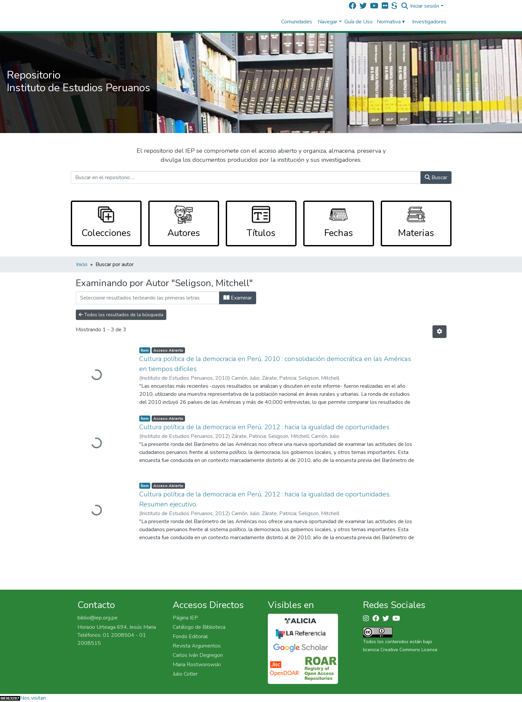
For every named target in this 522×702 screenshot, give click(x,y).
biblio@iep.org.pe (97, 617)
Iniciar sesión (424, 6)
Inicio (82, 264)
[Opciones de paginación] (439, 331)
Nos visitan (33, 698)
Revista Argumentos (197, 646)
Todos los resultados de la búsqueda (121, 315)
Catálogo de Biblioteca (199, 627)
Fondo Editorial (190, 636)
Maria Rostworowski (197, 664)
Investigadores (429, 21)
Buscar (436, 177)
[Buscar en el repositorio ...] (246, 177)
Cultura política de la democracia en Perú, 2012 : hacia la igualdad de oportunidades (264, 427)
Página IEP (185, 617)
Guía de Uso (358, 21)
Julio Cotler (185, 674)
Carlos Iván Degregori (198, 655)
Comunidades (296, 21)
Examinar (237, 298)
